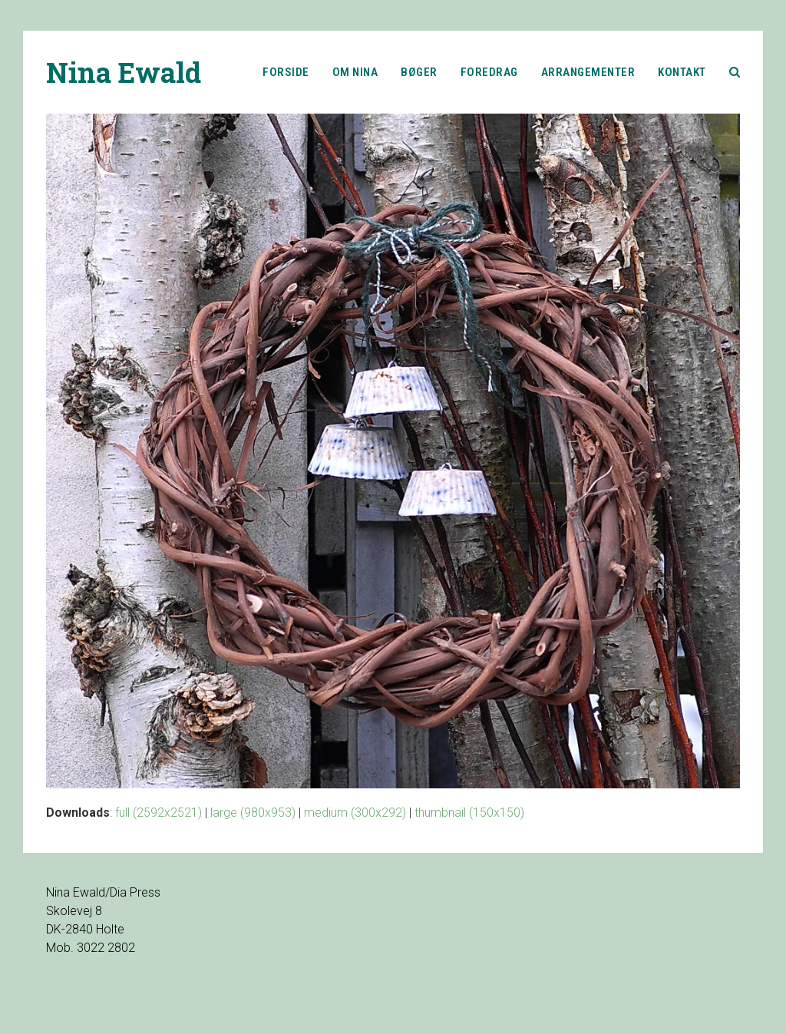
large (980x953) (253, 812)
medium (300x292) (355, 812)
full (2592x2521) (158, 812)
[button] (735, 72)
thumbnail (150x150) (469, 812)
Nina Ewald (123, 72)
